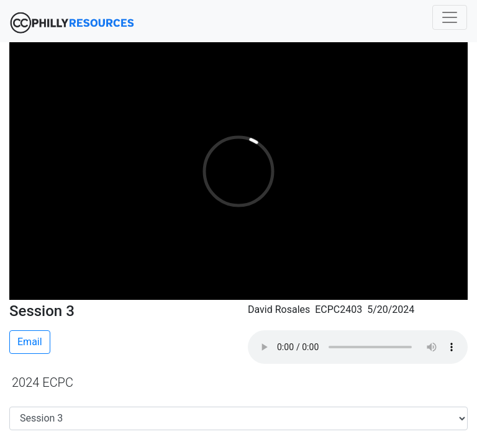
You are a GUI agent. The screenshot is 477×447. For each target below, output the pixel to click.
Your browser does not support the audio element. (358, 347)
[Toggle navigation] (449, 17)
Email (29, 342)
